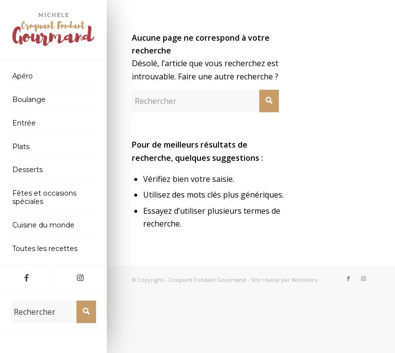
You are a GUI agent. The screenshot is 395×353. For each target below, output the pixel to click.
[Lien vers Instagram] (80, 277)
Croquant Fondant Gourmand (207, 279)
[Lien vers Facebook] (26, 277)
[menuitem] (53, 76)
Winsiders (304, 279)
